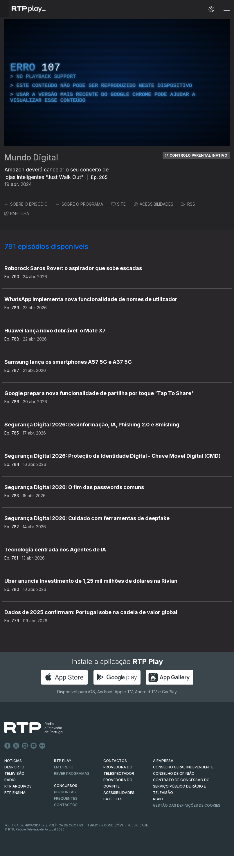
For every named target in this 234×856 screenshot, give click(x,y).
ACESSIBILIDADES (153, 204)
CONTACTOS (115, 761)
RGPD (158, 799)
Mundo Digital (31, 157)
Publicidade (137, 825)
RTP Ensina (15, 792)
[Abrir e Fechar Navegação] (226, 9)
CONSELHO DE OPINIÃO (174, 773)
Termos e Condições (105, 825)
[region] (117, 82)
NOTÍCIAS (13, 761)
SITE (118, 204)
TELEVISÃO (14, 773)
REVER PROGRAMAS (71, 773)
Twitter (16, 746)
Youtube (33, 746)
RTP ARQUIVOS (18, 786)
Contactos (66, 805)
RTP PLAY (62, 761)
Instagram (25, 746)
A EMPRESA (163, 761)
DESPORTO (14, 767)
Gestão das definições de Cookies (186, 805)
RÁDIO (10, 780)
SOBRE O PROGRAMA (79, 204)
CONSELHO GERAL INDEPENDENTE (183, 767)
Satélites (113, 799)
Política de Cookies (66, 825)
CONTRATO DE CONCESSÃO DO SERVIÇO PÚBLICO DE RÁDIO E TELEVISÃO (181, 786)
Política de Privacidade (24, 825)
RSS (188, 204)
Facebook (7, 746)
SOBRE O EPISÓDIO (26, 204)
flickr (42, 746)
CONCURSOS (65, 785)
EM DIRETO (63, 767)
